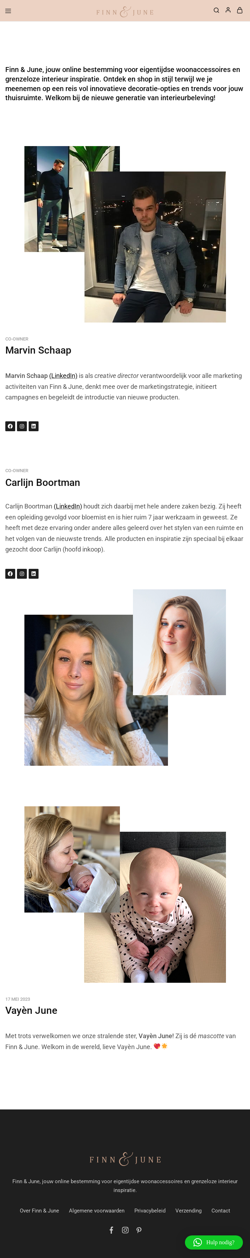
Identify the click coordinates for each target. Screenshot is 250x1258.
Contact (220, 1211)
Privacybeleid (149, 1211)
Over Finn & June (39, 1211)
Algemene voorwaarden (96, 1211)
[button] (214, 1242)
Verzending (188, 1211)
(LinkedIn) (63, 375)
